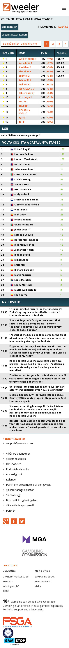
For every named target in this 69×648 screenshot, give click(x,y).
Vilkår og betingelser (18, 453)
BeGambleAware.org (15, 613)
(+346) (49, 88)
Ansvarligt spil (14, 474)
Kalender (11, 479)
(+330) (49, 84)
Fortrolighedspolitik (17, 469)
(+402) (49, 58)
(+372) (49, 63)
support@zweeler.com (19, 443)
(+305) (49, 101)
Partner (10, 510)
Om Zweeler (13, 464)
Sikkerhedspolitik (16, 459)
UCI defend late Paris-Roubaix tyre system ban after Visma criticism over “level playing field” (36, 388)
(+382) (49, 67)
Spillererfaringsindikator (20, 490)
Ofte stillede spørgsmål (20, 505)
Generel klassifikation (14, 35)
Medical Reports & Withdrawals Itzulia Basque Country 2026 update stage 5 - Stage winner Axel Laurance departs (37, 398)
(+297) (49, 117)
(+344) (49, 93)
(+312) (49, 97)
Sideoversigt (13, 495)
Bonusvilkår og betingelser (22, 500)
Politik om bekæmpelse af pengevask (28, 484)
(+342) (49, 71)
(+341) (49, 75)
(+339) (49, 80)
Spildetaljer (9, 27)
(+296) (49, 121)
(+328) (49, 111)
